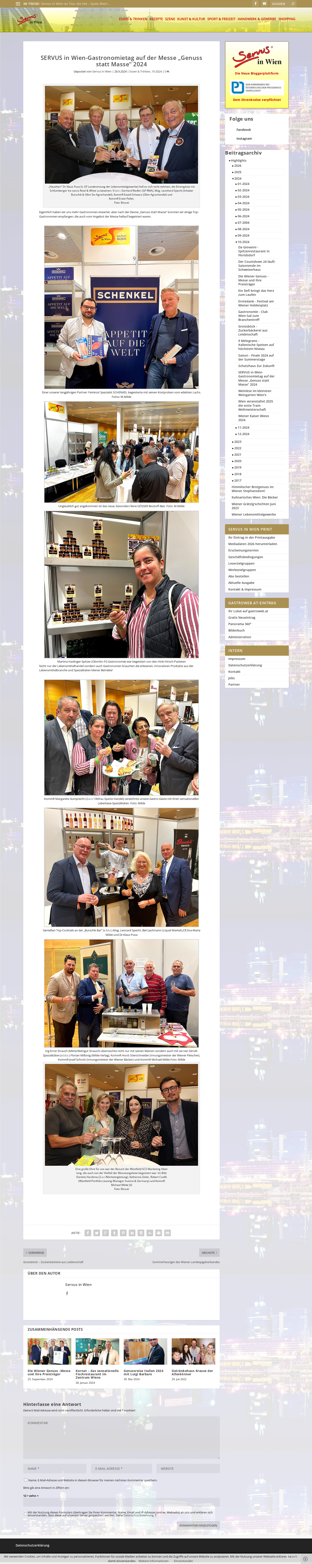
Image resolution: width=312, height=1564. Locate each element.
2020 (237, 463)
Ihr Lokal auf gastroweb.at (248, 613)
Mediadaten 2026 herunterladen (252, 546)
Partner (234, 686)
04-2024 (243, 205)
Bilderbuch (236, 632)
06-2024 (243, 218)
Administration (239, 639)
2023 (237, 443)
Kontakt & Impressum (244, 591)
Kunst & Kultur (191, 21)
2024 (237, 180)
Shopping (286, 21)
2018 (237, 476)
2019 (237, 469)
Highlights (239, 162)
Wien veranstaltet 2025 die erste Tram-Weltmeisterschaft (255, 407)
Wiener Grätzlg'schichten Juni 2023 (254, 508)
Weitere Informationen (154, 1561)
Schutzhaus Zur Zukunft (256, 367)
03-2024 (243, 198)
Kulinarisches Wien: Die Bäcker (255, 499)
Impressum (236, 660)
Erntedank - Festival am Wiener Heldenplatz (256, 305)
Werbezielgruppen (242, 571)
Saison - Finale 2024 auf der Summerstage (256, 359)
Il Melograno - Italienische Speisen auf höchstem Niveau (256, 346)
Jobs (231, 680)
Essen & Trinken (133, 21)
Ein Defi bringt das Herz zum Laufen (256, 294)
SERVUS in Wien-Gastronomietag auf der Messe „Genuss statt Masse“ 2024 (256, 380)
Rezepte (156, 21)
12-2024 (243, 436)
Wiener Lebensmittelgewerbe (254, 516)
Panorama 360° (239, 626)
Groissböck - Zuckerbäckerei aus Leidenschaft (253, 332)
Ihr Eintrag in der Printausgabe (251, 539)
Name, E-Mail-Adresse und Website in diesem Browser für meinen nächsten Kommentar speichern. (93, 1482)
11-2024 (243, 429)
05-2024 (243, 211)
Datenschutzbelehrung (138, 1517)
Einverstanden (183, 1561)
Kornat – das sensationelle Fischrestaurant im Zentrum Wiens (97, 1376)
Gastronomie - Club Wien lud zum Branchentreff (253, 317)
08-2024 (243, 231)
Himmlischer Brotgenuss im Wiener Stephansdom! (252, 491)
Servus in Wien (102, 73)
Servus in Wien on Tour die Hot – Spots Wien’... (75, 4)
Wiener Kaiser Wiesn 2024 (253, 420)
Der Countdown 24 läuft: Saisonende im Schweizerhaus (256, 267)
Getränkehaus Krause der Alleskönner (192, 1374)
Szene (170, 21)
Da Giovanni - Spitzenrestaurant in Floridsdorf (254, 253)
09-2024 (243, 237)
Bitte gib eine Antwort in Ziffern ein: (46, 1489)
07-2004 (243, 224)
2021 (237, 456)
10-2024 (157, 73)
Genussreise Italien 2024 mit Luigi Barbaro (143, 1374)
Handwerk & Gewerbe (257, 21)
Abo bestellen (238, 578)
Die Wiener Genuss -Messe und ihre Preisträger (49, 1374)
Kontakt (234, 673)
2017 (237, 482)
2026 (237, 167)
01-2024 (243, 185)
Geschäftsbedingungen (245, 559)
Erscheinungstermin (243, 552)
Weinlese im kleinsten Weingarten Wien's (254, 395)
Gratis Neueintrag (241, 619)
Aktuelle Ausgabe (241, 584)
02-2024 (243, 192)
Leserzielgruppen (241, 565)
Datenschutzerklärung (245, 667)
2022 (237, 450)
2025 (237, 174)
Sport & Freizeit (221, 21)
